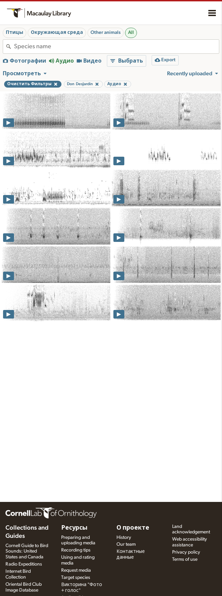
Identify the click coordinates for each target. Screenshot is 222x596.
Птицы (14, 32)
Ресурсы (74, 528)
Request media (76, 570)
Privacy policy (186, 552)
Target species (75, 577)
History (123, 537)
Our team (126, 544)
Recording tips (76, 550)
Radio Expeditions (23, 564)
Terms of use (184, 559)
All (131, 32)
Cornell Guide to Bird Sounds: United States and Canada (26, 551)
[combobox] (116, 46)
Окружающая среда (57, 32)
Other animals (106, 32)
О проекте (132, 528)
